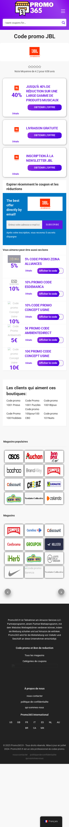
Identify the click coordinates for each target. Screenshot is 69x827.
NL (50, 785)
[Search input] (32, 22)
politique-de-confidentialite (34, 765)
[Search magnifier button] (63, 21)
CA (34, 791)
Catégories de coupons (35, 724)
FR (26, 785)
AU (58, 785)
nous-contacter (35, 759)
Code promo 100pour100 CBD (32, 413)
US (10, 785)
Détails (15, 113)
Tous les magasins (34, 718)
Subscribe (52, 224)
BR (26, 791)
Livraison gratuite (42, 128)
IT (34, 785)
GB (18, 785)
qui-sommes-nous (34, 770)
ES (42, 785)
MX (42, 791)
